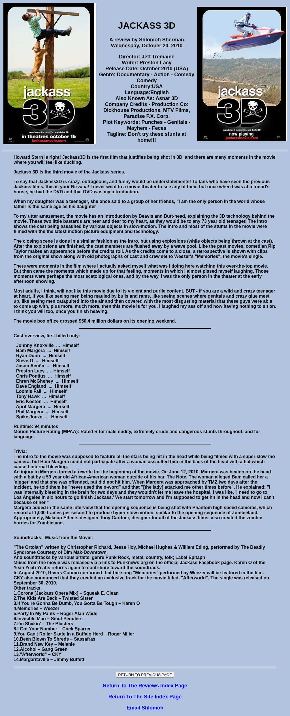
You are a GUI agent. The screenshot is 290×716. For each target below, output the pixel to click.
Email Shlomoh (145, 708)
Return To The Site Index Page (145, 697)
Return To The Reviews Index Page (145, 686)
